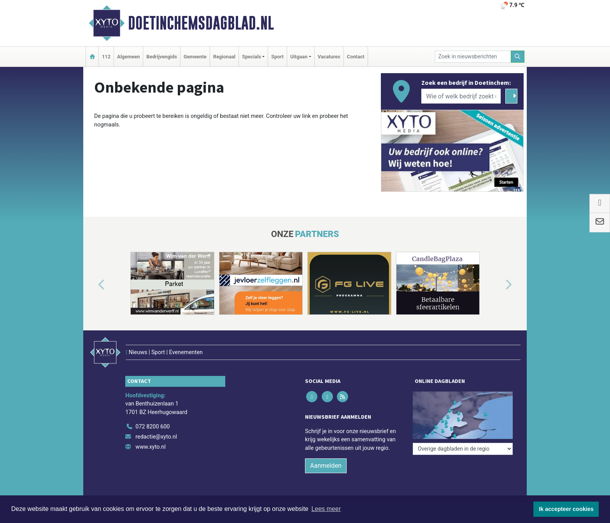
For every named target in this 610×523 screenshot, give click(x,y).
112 (106, 57)
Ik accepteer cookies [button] (566, 509)
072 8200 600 (152, 426)
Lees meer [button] (326, 508)
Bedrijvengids (161, 57)
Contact (356, 57)
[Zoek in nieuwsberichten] (473, 57)
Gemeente (195, 57)
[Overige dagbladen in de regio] (463, 449)
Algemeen (128, 57)
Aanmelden (326, 465)
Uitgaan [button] (298, 57)
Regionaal (224, 57)
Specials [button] (251, 57)
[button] (92, 285)
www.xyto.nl (150, 447)
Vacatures (329, 57)
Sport (277, 57)
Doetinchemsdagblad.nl (201, 23)
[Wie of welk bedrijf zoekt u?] (461, 96)
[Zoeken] (518, 57)
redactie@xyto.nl (156, 436)
